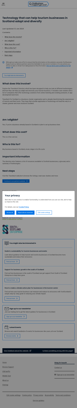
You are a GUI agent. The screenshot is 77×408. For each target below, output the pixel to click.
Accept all (10, 212)
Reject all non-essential (25, 212)
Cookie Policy (24, 207)
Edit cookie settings (44, 212)
